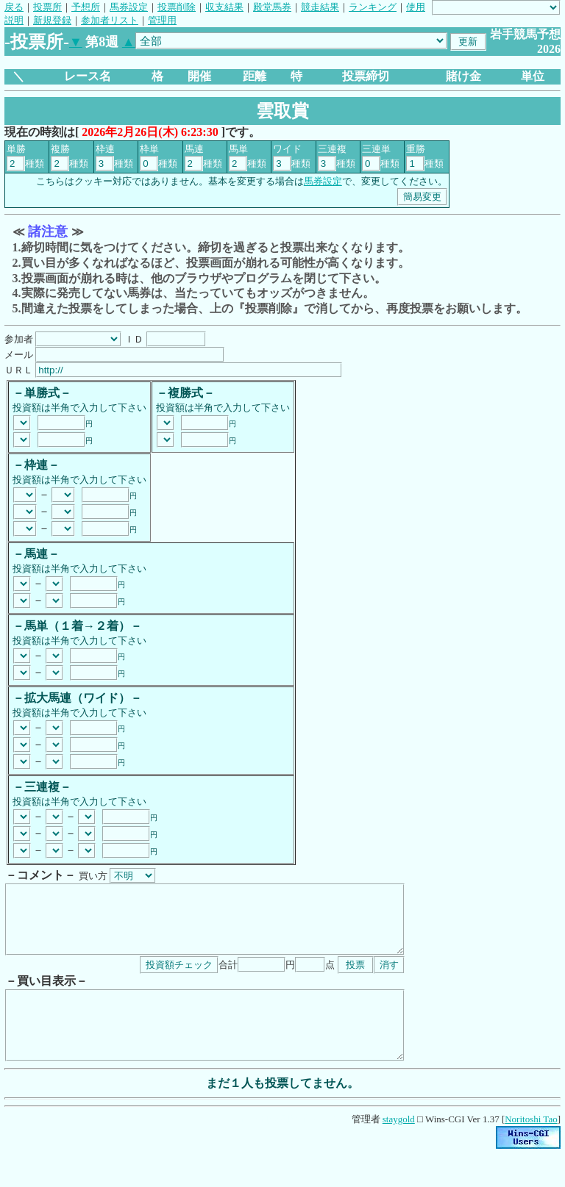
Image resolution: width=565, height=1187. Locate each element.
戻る (14, 6)
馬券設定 (129, 6)
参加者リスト (109, 20)
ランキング (373, 6)
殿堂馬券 (272, 6)
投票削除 (176, 6)
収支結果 (224, 6)
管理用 (162, 20)
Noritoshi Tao (531, 1145)
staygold (399, 1145)
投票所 (47, 6)
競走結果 (320, 6)
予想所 (85, 6)
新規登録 (52, 20)
